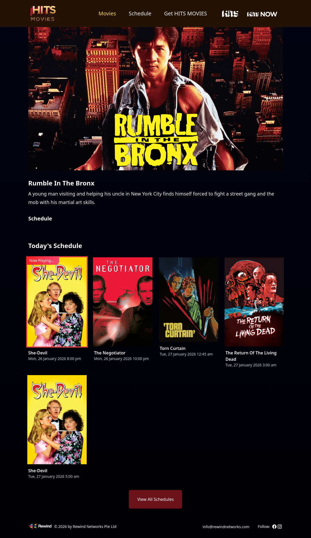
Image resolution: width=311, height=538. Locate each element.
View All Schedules (155, 499)
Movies (107, 13)
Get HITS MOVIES (185, 13)
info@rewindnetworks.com (226, 526)
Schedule (140, 13)
